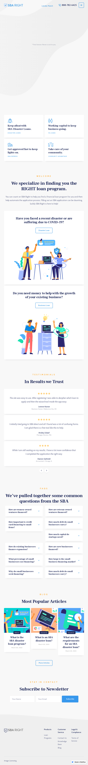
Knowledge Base (62, 742)
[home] (15, 5)
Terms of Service (74, 739)
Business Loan (44, 305)
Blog (59, 748)
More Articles (44, 663)
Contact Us (62, 738)
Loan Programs (47, 736)
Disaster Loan (44, 230)
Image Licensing (10, 761)
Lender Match (47, 6)
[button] (81, 5)
